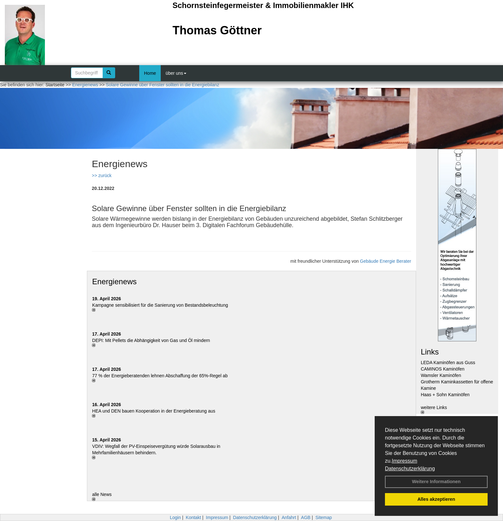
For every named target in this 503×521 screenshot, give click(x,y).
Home (150, 73)
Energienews (114, 281)
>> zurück (101, 175)
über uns (176, 73)
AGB (306, 517)
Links (430, 351)
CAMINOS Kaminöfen (443, 369)
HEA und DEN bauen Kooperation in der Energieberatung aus (153, 411)
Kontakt (193, 517)
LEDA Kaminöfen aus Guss (448, 362)
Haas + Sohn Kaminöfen (445, 394)
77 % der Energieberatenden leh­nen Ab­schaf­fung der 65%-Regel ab (159, 375)
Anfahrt (289, 517)
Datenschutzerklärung (410, 468)
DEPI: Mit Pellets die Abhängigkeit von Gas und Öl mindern (154, 340)
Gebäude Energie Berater (385, 261)
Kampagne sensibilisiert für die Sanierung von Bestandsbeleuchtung (160, 305)
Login (175, 517)
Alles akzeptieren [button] (436, 499)
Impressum (404, 461)
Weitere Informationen (436, 481)
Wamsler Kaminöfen (441, 375)
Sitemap (323, 517)
